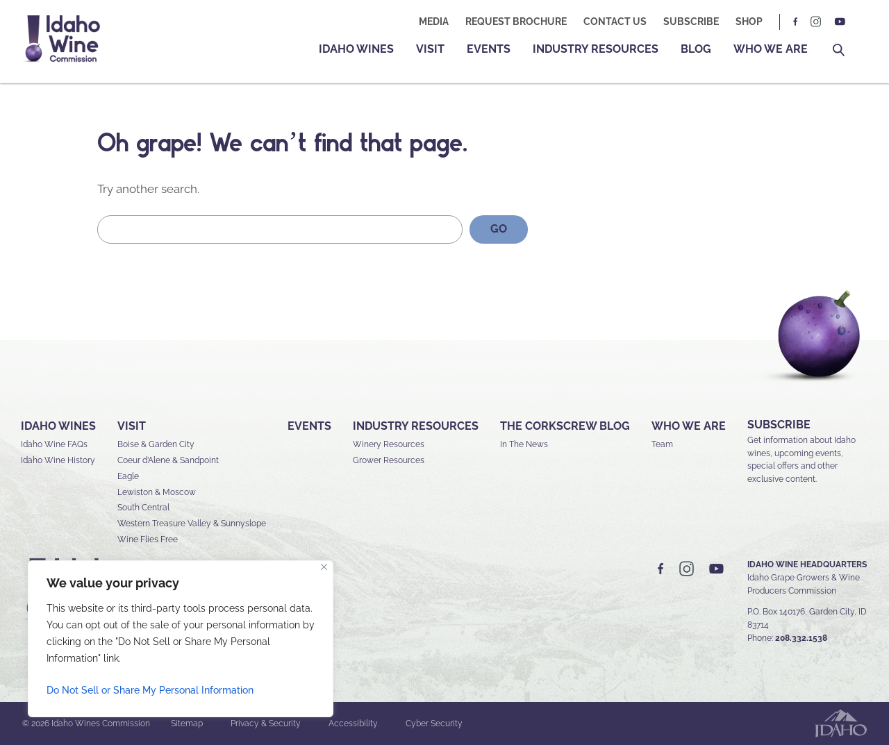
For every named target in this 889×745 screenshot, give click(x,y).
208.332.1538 (801, 638)
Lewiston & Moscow (156, 492)
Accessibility (353, 723)
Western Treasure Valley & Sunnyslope (191, 523)
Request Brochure (516, 21)
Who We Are (770, 49)
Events (488, 49)
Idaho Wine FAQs (54, 444)
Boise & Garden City (155, 444)
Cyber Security (434, 723)
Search (838, 50)
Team (662, 444)
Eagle (128, 476)
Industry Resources (595, 49)
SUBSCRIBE (779, 424)
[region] (180, 638)
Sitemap (187, 723)
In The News (524, 444)
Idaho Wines (356, 49)
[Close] (324, 567)
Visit (430, 49)
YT (839, 22)
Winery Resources (388, 444)
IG (816, 22)
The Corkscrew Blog (565, 426)
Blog (696, 49)
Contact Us (615, 21)
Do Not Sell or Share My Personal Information (150, 690)
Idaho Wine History (58, 460)
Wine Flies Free (147, 539)
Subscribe (691, 21)
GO (498, 228)
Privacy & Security (266, 723)
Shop (749, 21)
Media (434, 21)
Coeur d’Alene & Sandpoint (168, 460)
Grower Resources (388, 460)
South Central (143, 507)
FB (796, 22)
